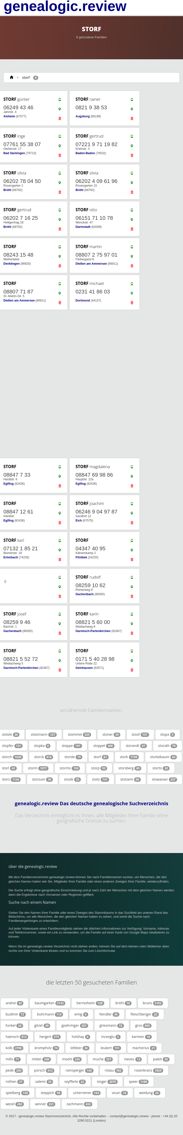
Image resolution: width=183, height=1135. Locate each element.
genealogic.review (65, 6)
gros (143, 1025)
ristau (114, 1070)
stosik (72, 779)
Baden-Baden (85, 153)
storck (43, 756)
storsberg (129, 768)
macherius (144, 1047)
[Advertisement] (89, 384)
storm (38, 768)
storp (99, 768)
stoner (111, 734)
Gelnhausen (84, 668)
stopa (167, 734)
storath (167, 745)
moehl (72, 1059)
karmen (142, 1036)
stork (129, 756)
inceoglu (111, 1036)
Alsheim (9, 116)
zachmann (79, 1104)
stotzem (130, 779)
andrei (14, 1003)
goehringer (74, 1025)
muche (103, 1059)
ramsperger (80, 1070)
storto (161, 768)
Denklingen (11, 263)
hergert (50, 1036)
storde (73, 756)
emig (81, 1014)
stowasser (164, 779)
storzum (42, 779)
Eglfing (8, 483)
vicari (120, 1092)
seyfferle (75, 1081)
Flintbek (81, 557)
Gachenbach (85, 594)
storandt (136, 745)
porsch (44, 1070)
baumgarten (50, 1003)
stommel (79, 734)
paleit (161, 1059)
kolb (14, 1047)
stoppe (72, 745)
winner (45, 1104)
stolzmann (44, 734)
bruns (153, 1003)
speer (139, 1081)
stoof (140, 734)
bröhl (124, 1003)
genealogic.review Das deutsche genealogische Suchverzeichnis (91, 803)
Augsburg (83, 116)
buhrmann (50, 1014)
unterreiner (87, 1092)
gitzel (42, 1025)
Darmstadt (83, 227)
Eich (79, 520)
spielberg (17, 1092)
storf (26, 77)
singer (107, 1081)
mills (13, 1059)
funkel (14, 1025)
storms (70, 768)
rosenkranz (148, 1070)
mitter (41, 1059)
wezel (15, 1104)
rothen (15, 1081)
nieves (133, 1059)
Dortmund (83, 300)
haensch (17, 1036)
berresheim (90, 1003)
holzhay (81, 1036)
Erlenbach (10, 557)
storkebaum (163, 756)
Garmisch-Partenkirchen (93, 631)
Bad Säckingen (14, 153)
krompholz (47, 1047)
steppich (51, 1092)
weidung (149, 1092)
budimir (16, 1014)
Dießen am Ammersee (91, 263)
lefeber (79, 1047)
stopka (42, 745)
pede (14, 1070)
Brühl (7, 190)
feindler (109, 1014)
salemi (44, 1081)
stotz (100, 779)
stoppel (104, 745)
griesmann (111, 1025)
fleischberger (145, 1014)
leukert (111, 1047)
